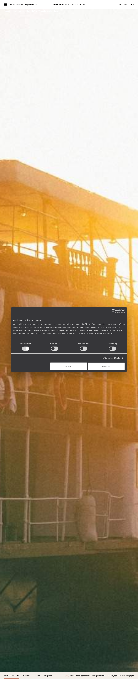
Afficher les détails (111, 358)
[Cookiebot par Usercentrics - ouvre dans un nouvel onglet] (113, 311)
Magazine (48, 675)
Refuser (68, 366)
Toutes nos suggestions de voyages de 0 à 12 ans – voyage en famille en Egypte (99, 675)
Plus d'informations (104, 333)
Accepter (106, 366)
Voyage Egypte (11, 675)
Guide (37, 675)
